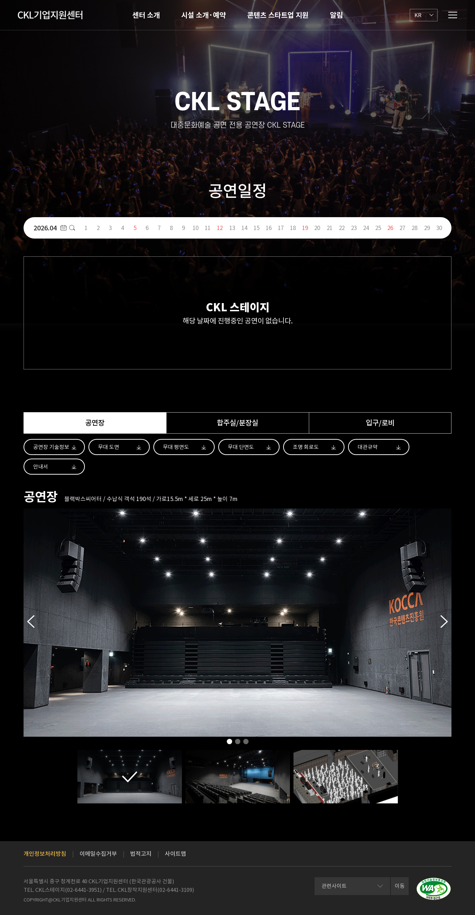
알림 (336, 15)
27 (402, 227)
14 (244, 227)
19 (305, 227)
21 (329, 227)
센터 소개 (146, 15)
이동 (400, 886)
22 (341, 227)
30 (439, 227)
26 (390, 227)
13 (232, 227)
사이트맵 (175, 853)
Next (444, 621)
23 (354, 227)
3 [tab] (246, 743)
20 (317, 227)
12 (220, 227)
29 (427, 227)
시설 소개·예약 (203, 15)
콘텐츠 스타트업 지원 (277, 15)
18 (293, 227)
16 (268, 227)
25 (378, 227)
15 (256, 227)
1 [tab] (229, 743)
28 (414, 227)
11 (207, 227)
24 (366, 227)
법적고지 (141, 853)
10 (195, 227)
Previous (31, 621)
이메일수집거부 (98, 853)
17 (281, 227)
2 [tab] (237, 743)
